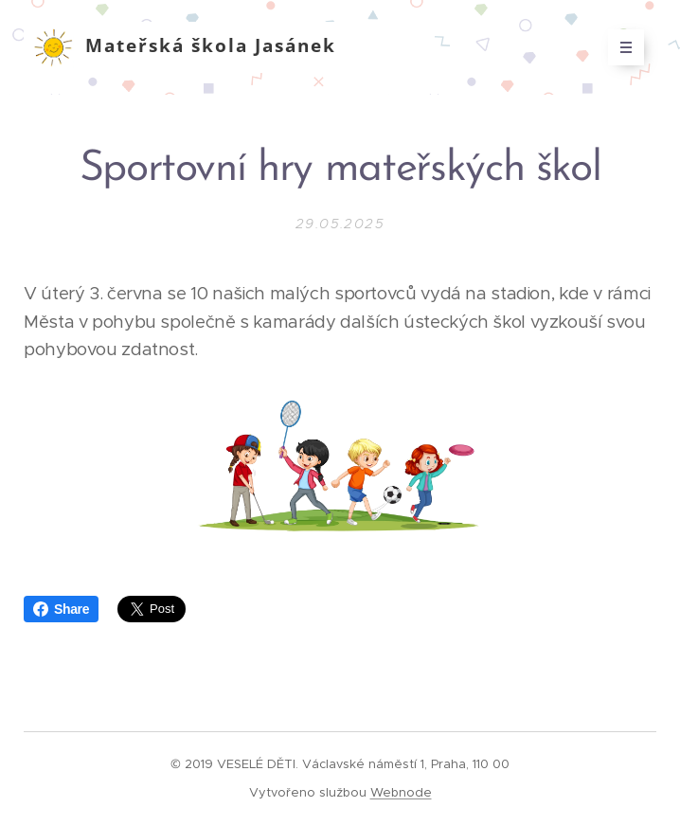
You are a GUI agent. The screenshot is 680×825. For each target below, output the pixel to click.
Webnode (401, 792)
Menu (620, 47)
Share (61, 609)
